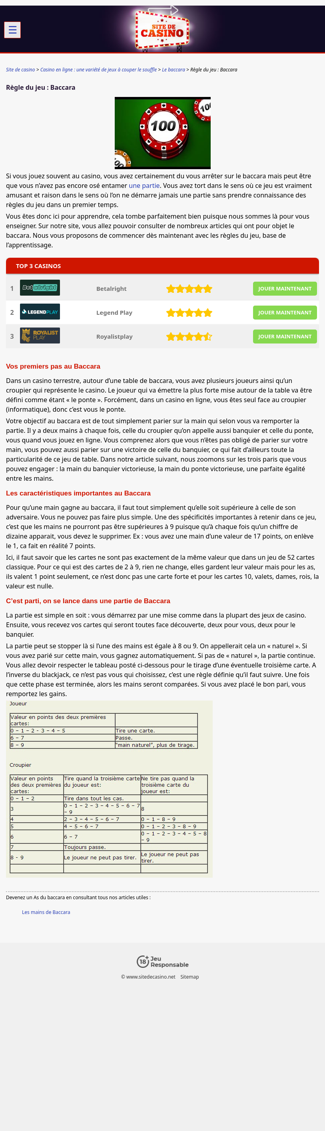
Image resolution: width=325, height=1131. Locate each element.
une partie (144, 185)
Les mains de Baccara (46, 912)
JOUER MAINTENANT (285, 288)
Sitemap (189, 976)
